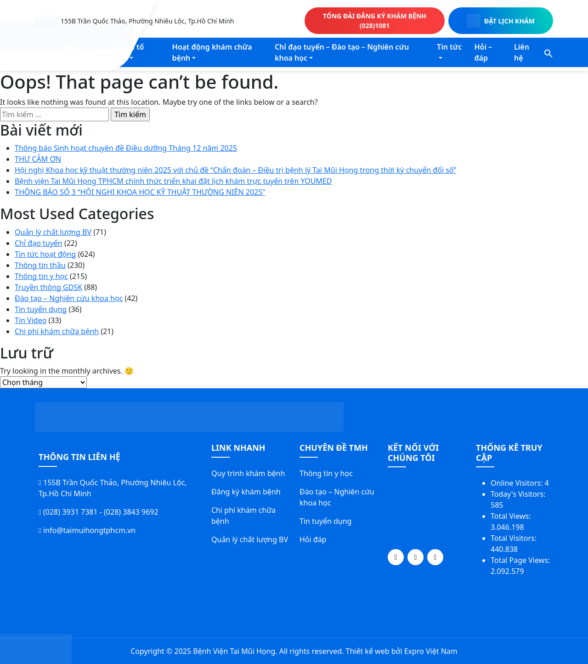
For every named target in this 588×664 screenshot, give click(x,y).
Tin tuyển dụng (41, 309)
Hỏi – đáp (483, 52)
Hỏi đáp (313, 539)
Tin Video (30, 320)
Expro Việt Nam (431, 651)
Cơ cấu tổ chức (127, 52)
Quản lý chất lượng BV (53, 232)
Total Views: (512, 516)
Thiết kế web (367, 651)
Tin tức (449, 47)
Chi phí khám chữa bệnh (57, 331)
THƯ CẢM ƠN (38, 159)
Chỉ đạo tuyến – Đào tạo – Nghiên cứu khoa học (342, 52)
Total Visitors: (514, 538)
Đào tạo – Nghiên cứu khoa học (69, 298)
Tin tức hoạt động (45, 254)
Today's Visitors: (519, 494)
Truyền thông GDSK (48, 287)
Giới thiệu (73, 52)
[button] (548, 52)
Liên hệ (521, 52)
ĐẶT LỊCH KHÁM (501, 21)
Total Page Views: (521, 560)
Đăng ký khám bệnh (246, 492)
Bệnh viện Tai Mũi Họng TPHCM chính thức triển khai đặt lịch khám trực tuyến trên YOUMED (173, 181)
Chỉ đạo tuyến (38, 243)
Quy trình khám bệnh (248, 473)
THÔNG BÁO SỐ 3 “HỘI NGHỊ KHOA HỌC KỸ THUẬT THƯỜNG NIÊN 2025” (140, 192)
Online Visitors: (517, 483)
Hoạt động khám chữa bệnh (212, 52)
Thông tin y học (41, 276)
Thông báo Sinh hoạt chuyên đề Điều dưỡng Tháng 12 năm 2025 (126, 148)
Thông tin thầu (40, 265)
